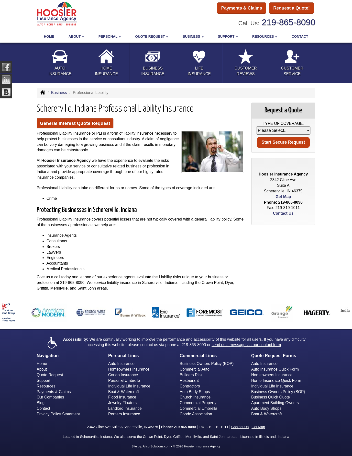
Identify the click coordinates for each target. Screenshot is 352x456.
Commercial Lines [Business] (198, 355)
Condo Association (196, 414)
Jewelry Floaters (122, 403)
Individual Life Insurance (129, 386)
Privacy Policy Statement (58, 414)
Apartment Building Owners (275, 403)
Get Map (283, 197)
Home (49, 36)
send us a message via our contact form (246, 345)
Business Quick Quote (270, 397)
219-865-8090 (288, 22)
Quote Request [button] (151, 36)
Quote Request (50, 375)
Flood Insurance (122, 397)
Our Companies (50, 397)
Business (59, 93)
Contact (300, 36)
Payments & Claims (241, 8)
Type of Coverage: (283, 123)
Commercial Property (198, 403)
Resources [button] (264, 36)
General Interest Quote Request (75, 123)
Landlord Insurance (125, 408)
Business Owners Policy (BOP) (207, 364)
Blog (40, 403)
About (42, 369)
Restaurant (189, 380)
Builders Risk (191, 375)
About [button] (76, 36)
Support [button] (228, 36)
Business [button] (193, 36)
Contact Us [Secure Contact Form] (283, 213)
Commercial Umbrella (198, 408)
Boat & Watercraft (123, 392)
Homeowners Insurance (129, 369)
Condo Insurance (123, 375)
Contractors (190, 386)
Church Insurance (195, 397)
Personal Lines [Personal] (123, 355)
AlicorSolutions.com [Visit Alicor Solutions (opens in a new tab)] (156, 446)
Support (43, 380)
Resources (46, 386)
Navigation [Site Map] (48, 355)
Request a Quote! (291, 8)
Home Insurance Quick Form (276, 380)
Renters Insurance (124, 414)
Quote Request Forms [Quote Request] (273, 355)
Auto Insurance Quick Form (275, 369)
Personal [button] (110, 36)
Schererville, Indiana (96, 437)
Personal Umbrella (124, 380)
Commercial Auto (194, 369)
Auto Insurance (121, 364)
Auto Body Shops (195, 392)
